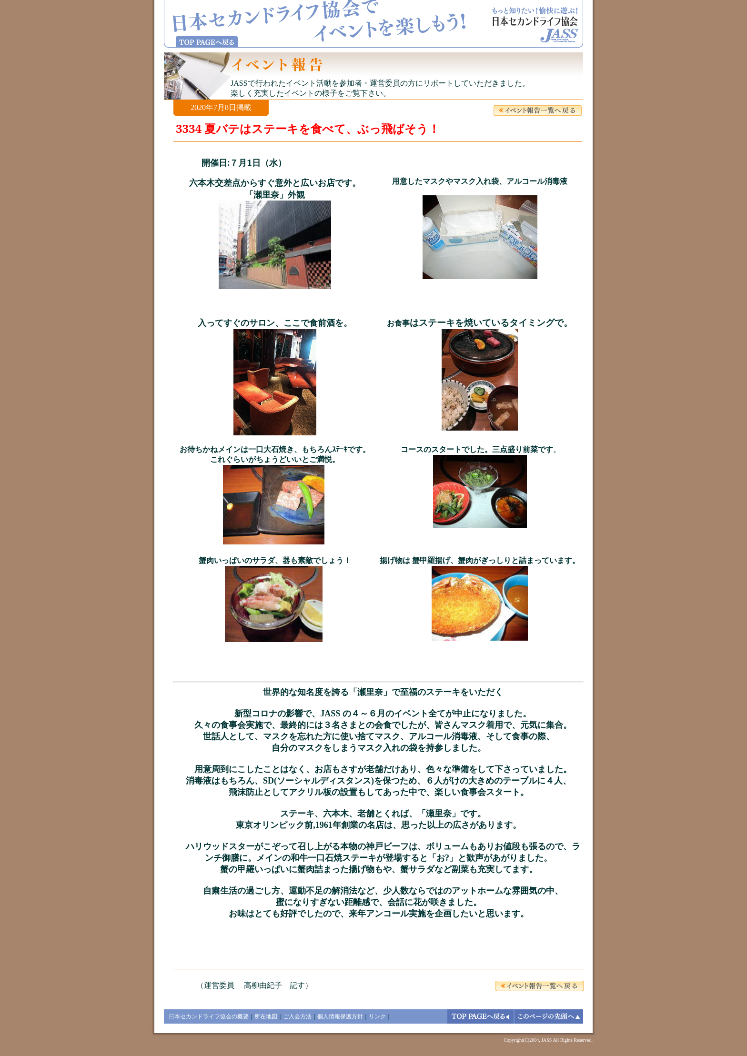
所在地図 (265, 1016)
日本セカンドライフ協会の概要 (209, 1016)
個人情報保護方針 (340, 1016)
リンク (377, 1016)
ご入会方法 (297, 1016)
